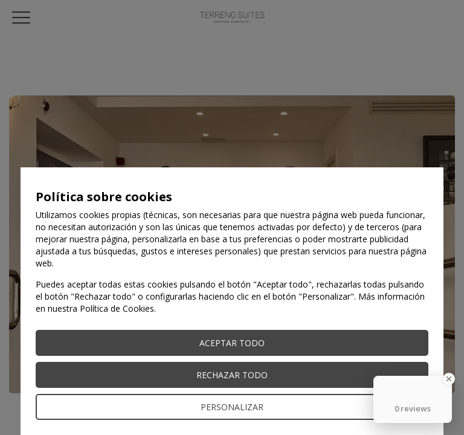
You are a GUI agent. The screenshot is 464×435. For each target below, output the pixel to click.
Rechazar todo (232, 375)
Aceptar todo (232, 343)
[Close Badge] (449, 379)
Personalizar (232, 407)
